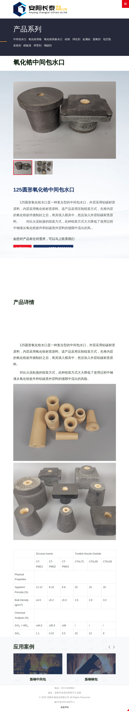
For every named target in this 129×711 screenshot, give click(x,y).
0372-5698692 (67, 689)
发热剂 (28, 46)
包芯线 (17, 46)
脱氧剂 (103, 39)
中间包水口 (20, 39)
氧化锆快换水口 (56, 39)
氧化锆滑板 (37, 39)
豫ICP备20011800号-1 (64, 703)
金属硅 (92, 39)
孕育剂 (50, 46)
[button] (114, 675)
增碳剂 (61, 46)
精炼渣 (39, 46)
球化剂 (81, 39)
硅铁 (71, 39)
